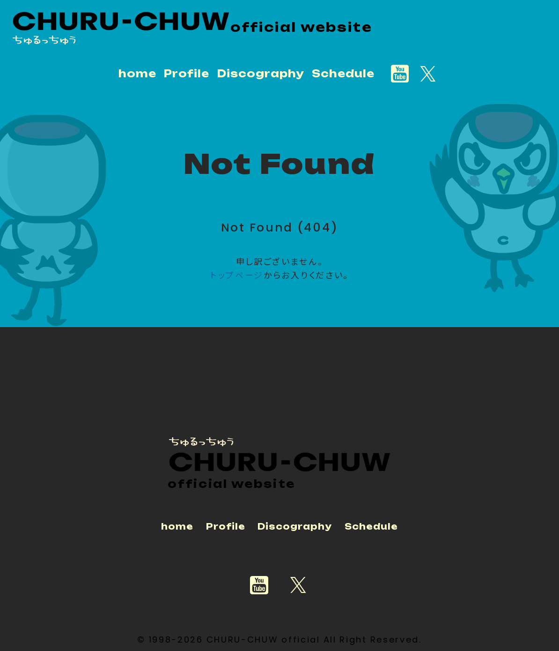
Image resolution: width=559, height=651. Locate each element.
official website (302, 27)
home (137, 73)
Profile (186, 73)
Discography (260, 73)
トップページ (237, 274)
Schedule (343, 73)
